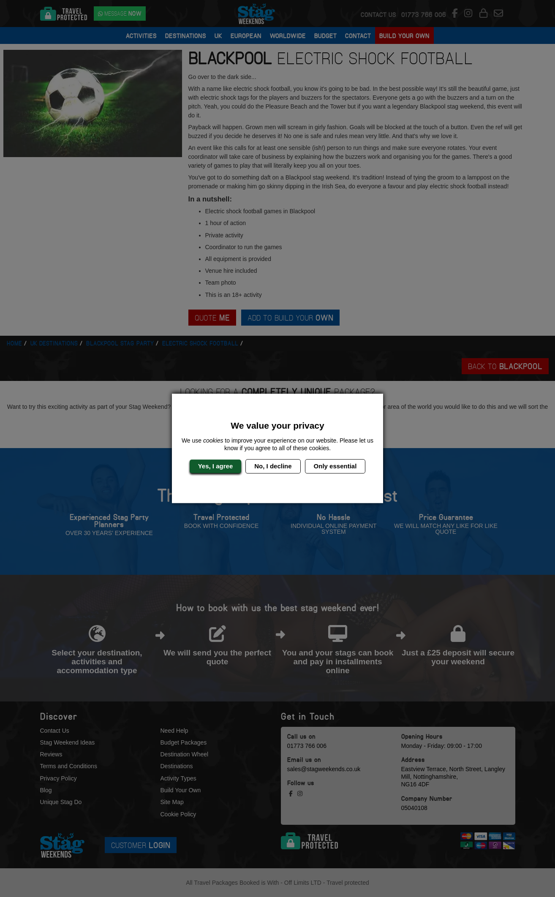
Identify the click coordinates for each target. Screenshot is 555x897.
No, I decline (272, 466)
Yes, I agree (215, 466)
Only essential (335, 466)
